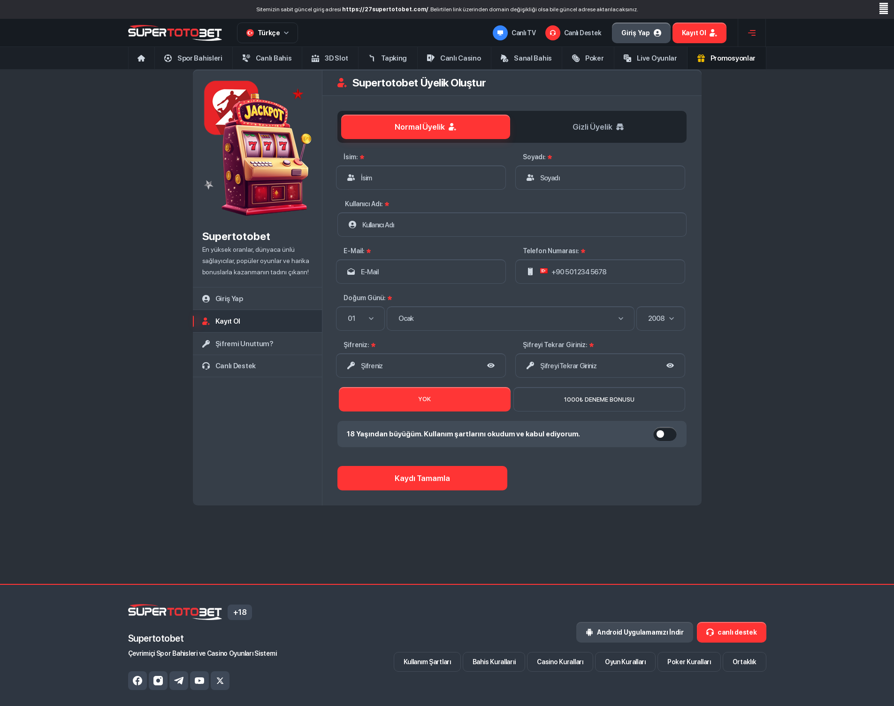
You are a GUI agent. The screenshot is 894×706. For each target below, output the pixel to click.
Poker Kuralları (689, 662)
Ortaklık (744, 662)
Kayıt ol (700, 33)
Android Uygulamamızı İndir (635, 632)
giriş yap (222, 299)
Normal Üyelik (426, 127)
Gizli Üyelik (598, 127)
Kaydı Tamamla (422, 478)
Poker (588, 58)
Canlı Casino (454, 58)
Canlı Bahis (267, 58)
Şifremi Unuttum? (237, 344)
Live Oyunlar (650, 58)
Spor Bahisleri (193, 58)
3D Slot (330, 58)
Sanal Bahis (526, 58)
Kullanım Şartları (427, 662)
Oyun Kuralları (625, 662)
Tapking (387, 58)
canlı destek (229, 366)
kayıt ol (221, 321)
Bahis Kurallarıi (494, 662)
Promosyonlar (726, 58)
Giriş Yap (641, 33)
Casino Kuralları (560, 662)
